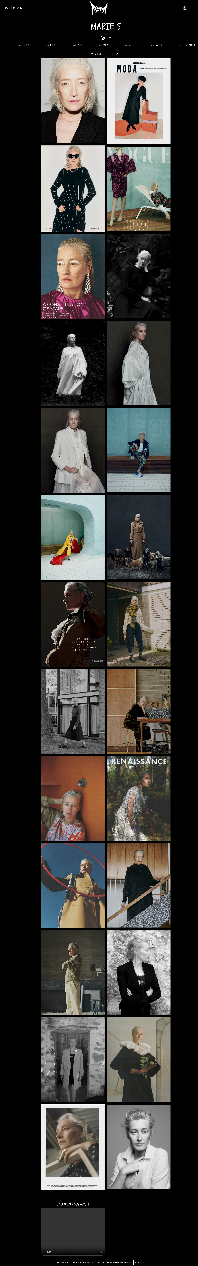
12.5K (106, 38)
